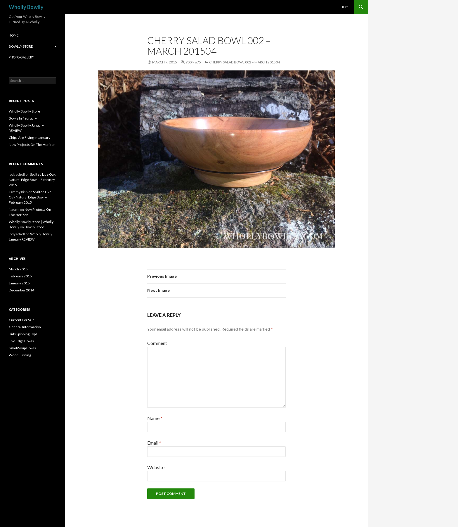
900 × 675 (193, 62)
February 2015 (20, 276)
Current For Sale (21, 320)
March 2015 (18, 269)
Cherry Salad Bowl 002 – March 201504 (244, 62)
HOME (345, 7)
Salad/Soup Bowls (22, 348)
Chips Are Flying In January (29, 137)
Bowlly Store (21, 46)
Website (155, 467)
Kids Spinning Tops (23, 334)
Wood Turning (20, 355)
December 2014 (21, 290)
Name (154, 418)
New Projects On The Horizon (32, 144)
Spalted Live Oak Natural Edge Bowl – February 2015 (32, 179)
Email (154, 442)
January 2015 (19, 283)
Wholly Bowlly (26, 7)
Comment (157, 343)
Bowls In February (23, 118)
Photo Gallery (21, 57)
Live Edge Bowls (21, 341)
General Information (25, 327)
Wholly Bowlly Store (24, 111)
